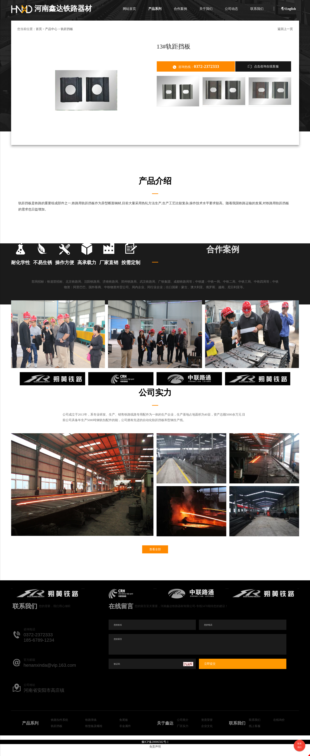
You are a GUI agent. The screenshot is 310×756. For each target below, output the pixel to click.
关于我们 (205, 8)
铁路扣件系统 (59, 726)
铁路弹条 (91, 726)
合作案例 (180, 8)
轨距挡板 (67, 29)
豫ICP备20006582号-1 (155, 748)
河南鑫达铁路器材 (52, 9)
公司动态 (231, 8)
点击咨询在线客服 (263, 66)
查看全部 (155, 556)
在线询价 (279, 726)
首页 (39, 29)
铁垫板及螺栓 (93, 732)
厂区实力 (182, 732)
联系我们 (257, 8)
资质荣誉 (207, 726)
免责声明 (155, 753)
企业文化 (207, 732)
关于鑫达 (165, 730)
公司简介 (182, 726)
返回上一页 (285, 29)
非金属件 (125, 732)
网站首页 (129, 8)
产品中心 (51, 29)
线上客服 (254, 732)
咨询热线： (196, 66)
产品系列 (154, 8)
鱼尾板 (123, 726)
